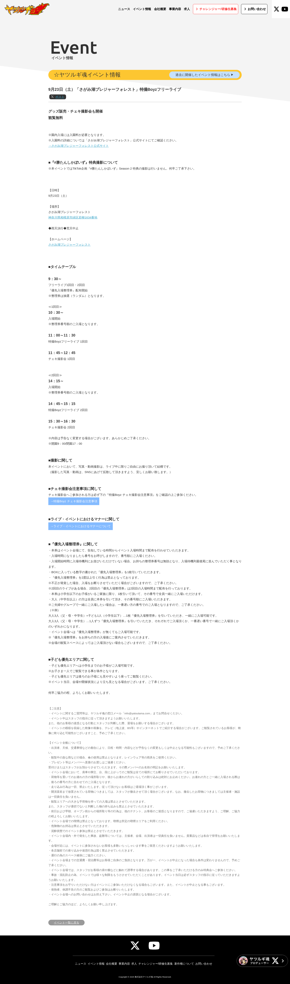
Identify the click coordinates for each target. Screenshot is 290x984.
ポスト (59, 113)
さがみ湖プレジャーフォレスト (69, 260)
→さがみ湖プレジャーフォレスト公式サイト (78, 162)
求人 (134, 963)
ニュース (80, 963)
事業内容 (124, 963)
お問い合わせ (203, 963)
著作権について (184, 963)
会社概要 (111, 963)
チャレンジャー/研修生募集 (155, 963)
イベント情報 (96, 963)
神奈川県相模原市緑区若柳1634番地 (72, 233)
